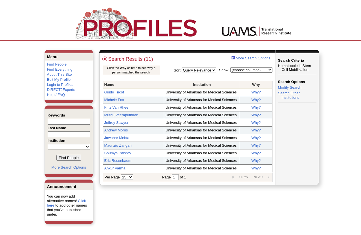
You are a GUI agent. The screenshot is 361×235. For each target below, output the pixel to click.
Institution (202, 84)
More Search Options (68, 167)
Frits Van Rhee (116, 107)
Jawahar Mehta (116, 138)
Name (109, 84)
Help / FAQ (56, 95)
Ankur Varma (115, 168)
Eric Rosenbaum (117, 160)
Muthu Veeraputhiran (121, 115)
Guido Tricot (114, 92)
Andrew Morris (116, 130)
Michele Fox (114, 100)
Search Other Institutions (289, 95)
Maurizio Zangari (118, 145)
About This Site (59, 74)
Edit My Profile (59, 79)
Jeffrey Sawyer (116, 122)
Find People (57, 64)
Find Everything (59, 69)
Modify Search (289, 87)
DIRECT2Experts (61, 90)
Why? (256, 92)
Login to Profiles (60, 84)
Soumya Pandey (117, 153)
